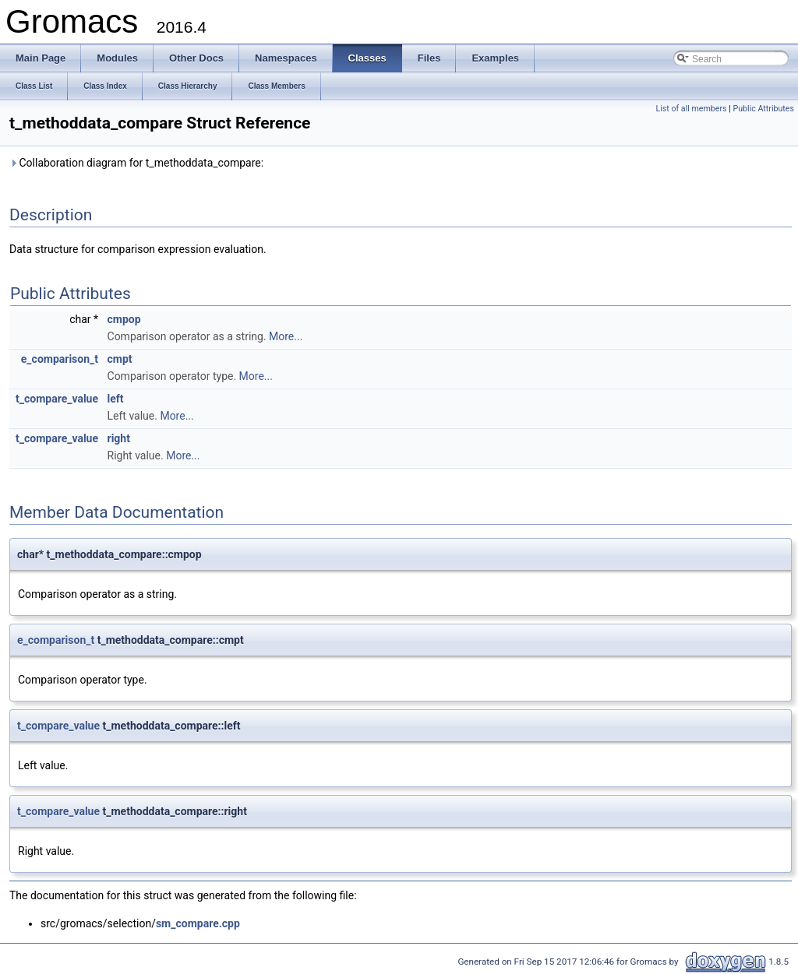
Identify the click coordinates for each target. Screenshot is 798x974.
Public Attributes (763, 109)
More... (285, 336)
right (119, 438)
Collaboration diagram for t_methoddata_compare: (136, 162)
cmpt (120, 359)
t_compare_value (57, 398)
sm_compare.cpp (198, 923)
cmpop (124, 319)
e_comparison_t (59, 359)
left (116, 398)
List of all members (690, 109)
